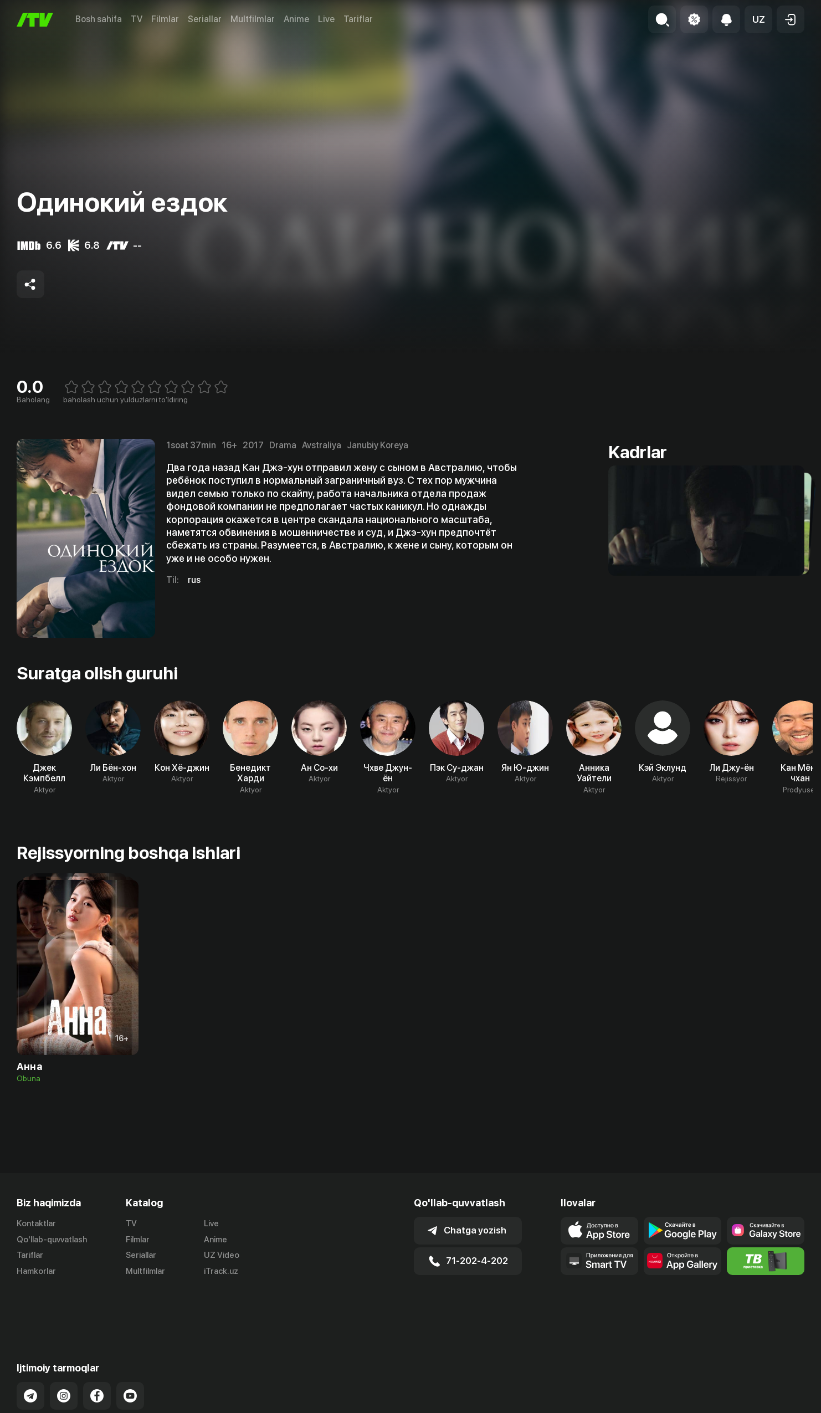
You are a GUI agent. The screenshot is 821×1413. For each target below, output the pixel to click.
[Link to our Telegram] (30, 1352)
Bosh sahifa (98, 19)
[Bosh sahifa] (35, 20)
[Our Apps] (599, 1261)
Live (326, 19)
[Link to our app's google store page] (682, 1231)
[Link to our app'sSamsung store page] (765, 1231)
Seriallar (205, 19)
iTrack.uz (221, 1271)
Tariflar (358, 19)
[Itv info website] (765, 1261)
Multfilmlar (252, 19)
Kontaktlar (36, 1223)
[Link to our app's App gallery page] (682, 1261)
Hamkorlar (36, 1271)
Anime (296, 19)
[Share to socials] (30, 284)
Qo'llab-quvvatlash (52, 1240)
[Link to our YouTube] (130, 1352)
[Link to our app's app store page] (599, 1231)
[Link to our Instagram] (64, 1352)
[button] (758, 19)
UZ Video (221, 1255)
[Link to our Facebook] (97, 1352)
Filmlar (165, 19)
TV (136, 19)
